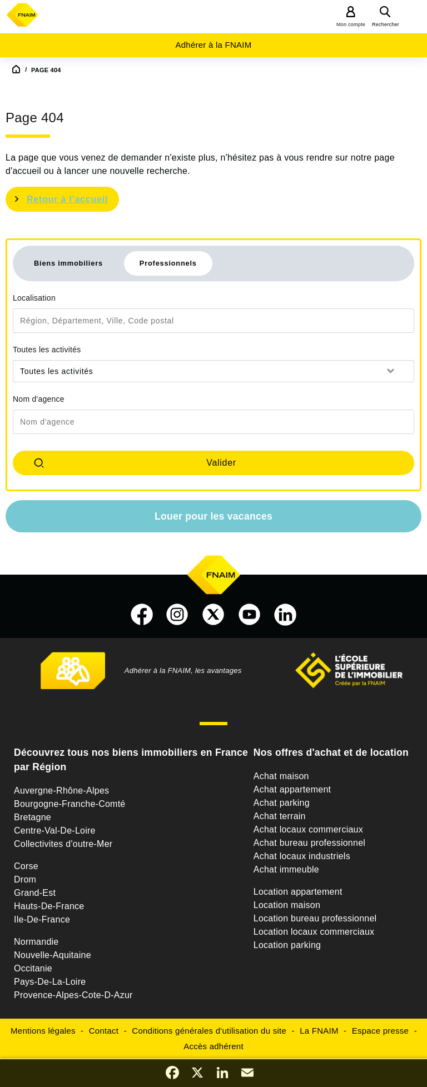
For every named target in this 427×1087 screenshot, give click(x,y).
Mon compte (350, 24)
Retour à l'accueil (67, 199)
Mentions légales (43, 1030)
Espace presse (380, 1030)
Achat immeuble (286, 869)
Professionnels (168, 263)
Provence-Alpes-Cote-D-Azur (73, 995)
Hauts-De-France (49, 906)
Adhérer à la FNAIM (213, 44)
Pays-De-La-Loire (50, 981)
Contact (103, 1030)
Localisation (34, 297)
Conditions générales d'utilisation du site (209, 1030)
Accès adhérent (213, 1046)
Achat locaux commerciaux (308, 829)
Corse (26, 866)
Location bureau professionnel (315, 918)
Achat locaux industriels (302, 856)
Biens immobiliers (68, 263)
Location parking (287, 945)
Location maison (287, 905)
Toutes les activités (47, 349)
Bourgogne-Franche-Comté (70, 804)
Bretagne (32, 817)
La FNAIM (319, 1030)
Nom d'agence (38, 399)
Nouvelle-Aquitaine (52, 955)
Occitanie (33, 968)
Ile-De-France (42, 919)
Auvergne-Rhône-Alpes (61, 790)
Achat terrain (280, 816)
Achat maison (281, 776)
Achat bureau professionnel (309, 842)
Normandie (36, 941)
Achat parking (282, 802)
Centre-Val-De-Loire (55, 830)
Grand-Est (35, 892)
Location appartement (298, 891)
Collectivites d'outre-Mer (63, 844)
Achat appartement (292, 789)
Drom (25, 879)
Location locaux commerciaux (314, 931)
